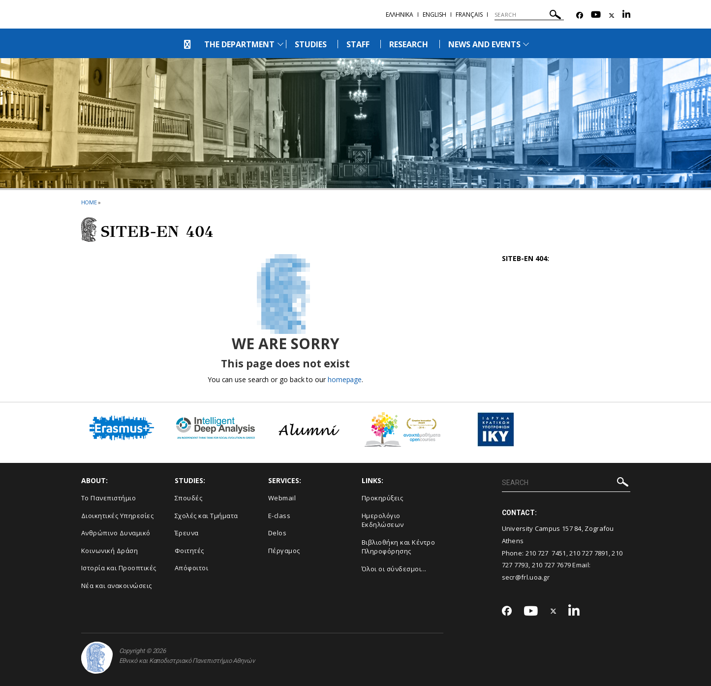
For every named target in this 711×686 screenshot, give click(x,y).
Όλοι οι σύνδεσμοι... (394, 568)
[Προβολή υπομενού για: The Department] (280, 44)
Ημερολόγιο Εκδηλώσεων (383, 520)
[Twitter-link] (612, 15)
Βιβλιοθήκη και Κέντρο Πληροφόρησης (398, 547)
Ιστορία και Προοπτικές (118, 567)
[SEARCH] (529, 14)
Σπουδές (189, 497)
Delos (277, 532)
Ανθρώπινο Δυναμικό (116, 532)
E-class (279, 515)
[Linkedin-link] (626, 15)
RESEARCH (408, 44)
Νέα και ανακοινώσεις (116, 585)
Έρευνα (187, 532)
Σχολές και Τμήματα (206, 515)
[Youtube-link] (596, 15)
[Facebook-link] (579, 15)
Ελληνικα (399, 14)
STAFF (358, 44)
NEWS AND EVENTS (484, 44)
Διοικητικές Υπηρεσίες (117, 515)
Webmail (282, 497)
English (434, 14)
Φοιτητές (189, 550)
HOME (89, 202)
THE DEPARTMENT (239, 44)
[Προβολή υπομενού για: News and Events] (526, 44)
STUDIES (311, 44)
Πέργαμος (284, 550)
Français (469, 14)
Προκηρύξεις (382, 497)
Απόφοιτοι (192, 567)
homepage (345, 379)
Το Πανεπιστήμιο (108, 497)
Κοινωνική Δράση (109, 550)
